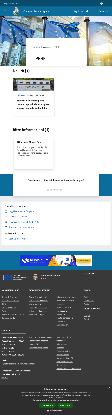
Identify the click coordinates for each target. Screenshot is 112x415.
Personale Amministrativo (12, 314)
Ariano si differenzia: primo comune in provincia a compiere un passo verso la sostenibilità (32, 104)
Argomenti (45, 46)
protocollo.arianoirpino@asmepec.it (16, 370)
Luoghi (87, 315)
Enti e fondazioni (8, 307)
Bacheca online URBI (65, 358)
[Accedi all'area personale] (101, 3)
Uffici (3, 303)
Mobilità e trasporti (37, 314)
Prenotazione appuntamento (41, 337)
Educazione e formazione (67, 296)
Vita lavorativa (35, 303)
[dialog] (56, 400)
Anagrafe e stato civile (38, 297)
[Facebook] (86, 11)
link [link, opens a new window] (77, 400)
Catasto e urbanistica (38, 310)
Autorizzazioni (62, 324)
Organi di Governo (9, 297)
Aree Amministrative (10, 300)
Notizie (87, 297)
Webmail (60, 347)
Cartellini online (63, 351)
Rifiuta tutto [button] (65, 405)
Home (35, 46)
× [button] (109, 388)
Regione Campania (11, 3)
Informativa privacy (64, 361)
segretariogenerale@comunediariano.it (18, 363)
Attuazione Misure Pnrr (29, 142)
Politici (4, 310)
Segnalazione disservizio (39, 340)
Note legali (61, 365)
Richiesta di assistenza (38, 347)
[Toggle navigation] (4, 11)
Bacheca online (62, 354)
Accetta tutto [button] (47, 405)
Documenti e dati (8, 317)
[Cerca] (106, 11)
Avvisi (86, 303)
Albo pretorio (61, 344)
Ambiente (60, 314)
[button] (56, 411)
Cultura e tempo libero (38, 300)
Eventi (86, 319)
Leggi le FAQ (34, 344)
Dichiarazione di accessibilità (68, 368)
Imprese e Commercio (38, 307)
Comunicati (21, 95)
